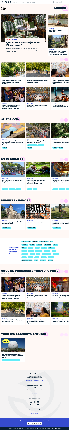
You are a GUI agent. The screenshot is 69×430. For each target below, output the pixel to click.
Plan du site (58, 428)
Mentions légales (12, 428)
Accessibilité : (25, 428)
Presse (36, 428)
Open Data (41, 428)
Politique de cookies (49, 428)
